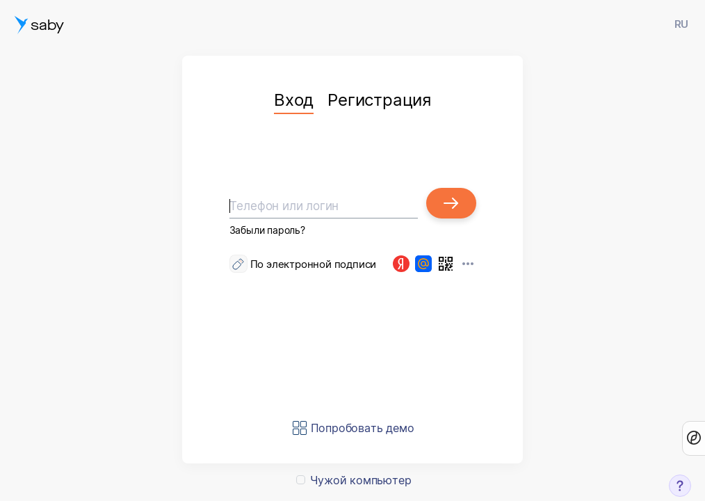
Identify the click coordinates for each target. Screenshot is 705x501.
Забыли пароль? (267, 230)
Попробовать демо (362, 428)
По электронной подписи (313, 264)
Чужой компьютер (360, 480)
